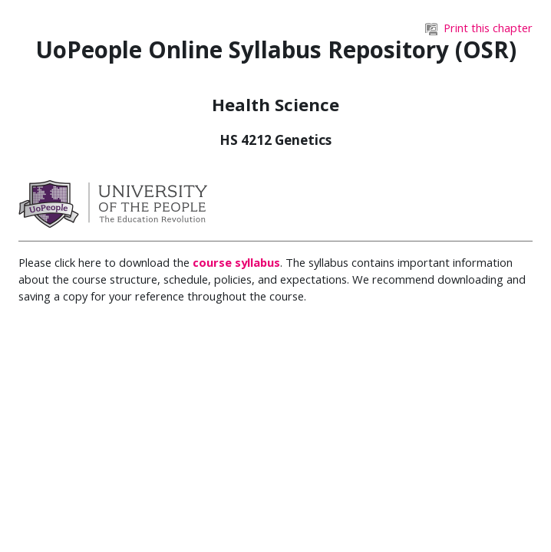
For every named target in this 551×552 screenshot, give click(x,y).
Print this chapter (479, 27)
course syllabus (236, 262)
